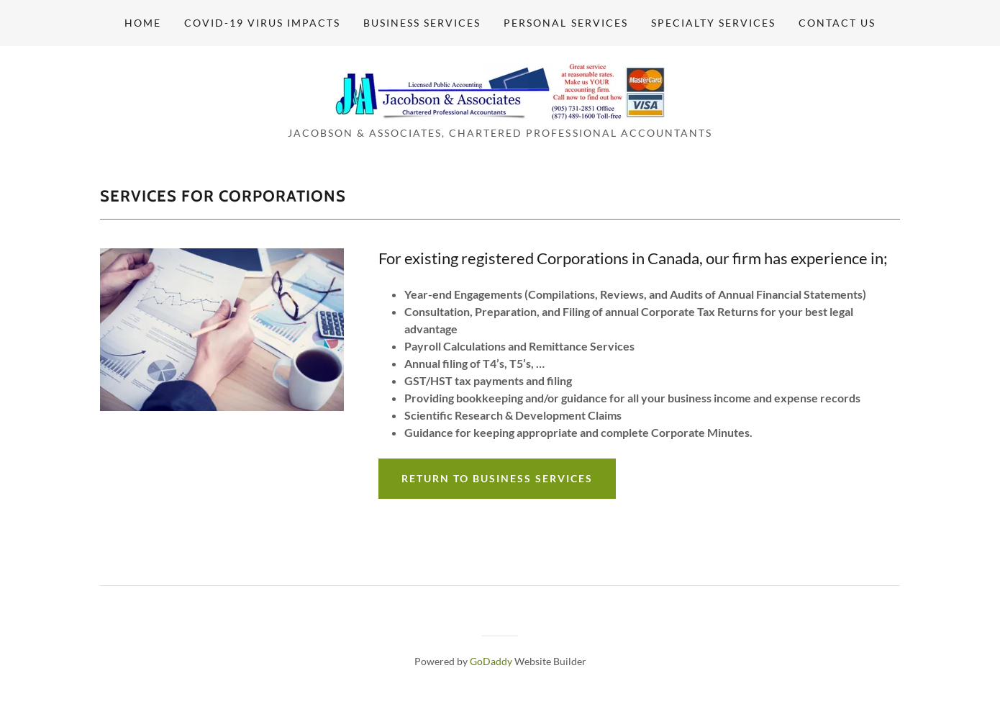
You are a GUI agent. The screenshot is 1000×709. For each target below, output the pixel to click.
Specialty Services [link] (713, 23)
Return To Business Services (497, 478)
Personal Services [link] (565, 23)
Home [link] (142, 23)
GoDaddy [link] (491, 661)
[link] (500, 90)
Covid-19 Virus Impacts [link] (262, 23)
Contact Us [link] (837, 23)
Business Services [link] (422, 23)
